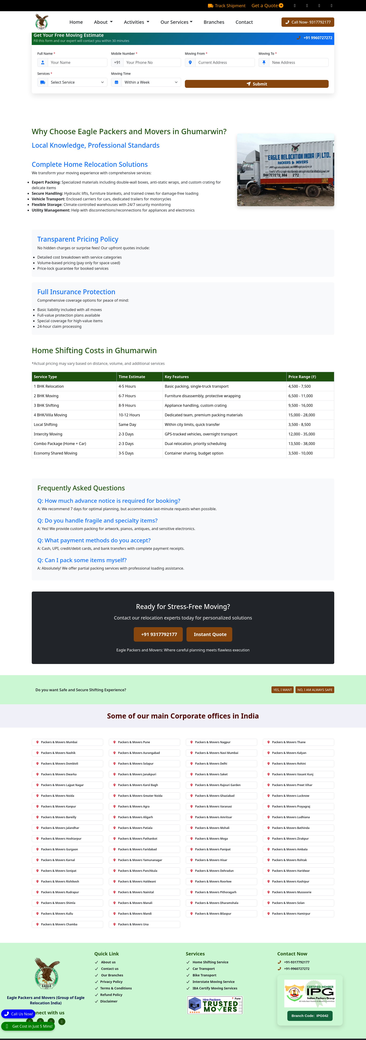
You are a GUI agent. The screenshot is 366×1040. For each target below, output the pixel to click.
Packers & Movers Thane (286, 743)
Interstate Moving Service (210, 982)
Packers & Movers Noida (55, 797)
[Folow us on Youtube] (61, 1022)
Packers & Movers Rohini (286, 764)
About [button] (101, 22)
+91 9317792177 (159, 635)
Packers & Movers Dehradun (212, 872)
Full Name (46, 53)
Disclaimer (105, 1002)
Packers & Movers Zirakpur (288, 840)
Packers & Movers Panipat (210, 850)
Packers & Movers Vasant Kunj (290, 775)
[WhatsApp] (28, 1026)
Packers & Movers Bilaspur (210, 915)
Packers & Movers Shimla (55, 904)
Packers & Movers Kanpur (56, 807)
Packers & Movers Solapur (133, 764)
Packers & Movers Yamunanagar (137, 861)
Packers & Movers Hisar (208, 861)
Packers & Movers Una (131, 925)
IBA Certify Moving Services (211, 989)
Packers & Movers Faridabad (135, 850)
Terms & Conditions (113, 989)
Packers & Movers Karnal (55, 861)
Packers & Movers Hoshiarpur (58, 840)
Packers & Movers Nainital (133, 893)
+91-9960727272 (293, 969)
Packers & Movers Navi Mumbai (214, 754)
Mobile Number (124, 53)
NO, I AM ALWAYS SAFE (314, 690)
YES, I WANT (282, 690)
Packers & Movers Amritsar (211, 818)
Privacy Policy (108, 982)
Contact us (106, 969)
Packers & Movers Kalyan (286, 754)
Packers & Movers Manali (132, 904)
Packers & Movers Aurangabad (136, 754)
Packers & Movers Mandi (132, 915)
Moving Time (121, 73)
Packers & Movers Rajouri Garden (215, 786)
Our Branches (108, 976)
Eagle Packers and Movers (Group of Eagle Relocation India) (46, 1001)
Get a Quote (268, 5)
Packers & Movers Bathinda (288, 829)
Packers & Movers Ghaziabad (212, 797)
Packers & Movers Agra (131, 807)
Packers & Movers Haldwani (134, 882)
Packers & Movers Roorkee (211, 882)
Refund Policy (108, 995)
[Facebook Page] (295, 5)
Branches (214, 22)
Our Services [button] (175, 22)
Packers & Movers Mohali (209, 829)
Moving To (268, 53)
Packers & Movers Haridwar (288, 872)
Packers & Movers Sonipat (56, 872)
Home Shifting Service (207, 963)
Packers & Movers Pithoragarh (213, 893)
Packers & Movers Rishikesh (57, 882)
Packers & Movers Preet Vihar (289, 786)
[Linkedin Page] (331, 5)
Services (44, 73)
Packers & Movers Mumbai (56, 743)
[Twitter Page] (319, 5)
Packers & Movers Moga (209, 840)
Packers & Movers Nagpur (210, 743)
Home (76, 22)
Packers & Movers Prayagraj (288, 807)
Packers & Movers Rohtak (287, 861)
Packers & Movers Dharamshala (214, 904)
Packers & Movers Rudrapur (57, 893)
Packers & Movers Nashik (55, 754)
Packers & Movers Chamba (56, 925)
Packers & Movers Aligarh (133, 818)
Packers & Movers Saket (209, 775)
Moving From (196, 53)
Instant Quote (210, 635)
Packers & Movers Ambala (287, 850)
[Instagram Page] (307, 5)
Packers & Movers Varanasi (211, 807)
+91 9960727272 (314, 37)
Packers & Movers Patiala (132, 829)
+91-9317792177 (293, 963)
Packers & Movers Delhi (208, 764)
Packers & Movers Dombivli (57, 764)
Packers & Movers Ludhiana (288, 818)
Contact (244, 22)
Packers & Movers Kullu (54, 915)
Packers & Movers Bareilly (56, 818)
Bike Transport (201, 976)
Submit (256, 84)
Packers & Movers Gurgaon (57, 850)
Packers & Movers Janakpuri (134, 775)
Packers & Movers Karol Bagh (135, 786)
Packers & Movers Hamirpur (288, 915)
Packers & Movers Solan (286, 904)
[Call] (18, 1014)
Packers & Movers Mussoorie (289, 893)
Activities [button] (134, 22)
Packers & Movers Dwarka (56, 775)
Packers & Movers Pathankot (135, 840)
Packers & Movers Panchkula (135, 872)
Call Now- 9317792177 (308, 22)
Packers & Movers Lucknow (288, 797)
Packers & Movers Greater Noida (137, 797)
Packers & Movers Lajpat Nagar (60, 786)
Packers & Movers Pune (131, 743)
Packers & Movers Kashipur (288, 882)
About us (105, 963)
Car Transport (200, 969)
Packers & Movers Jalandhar (57, 829)
